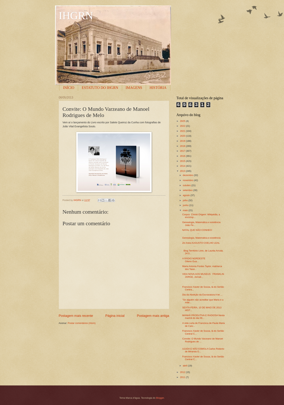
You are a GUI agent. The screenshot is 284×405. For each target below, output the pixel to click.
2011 (183, 377)
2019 (183, 141)
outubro (187, 185)
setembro (188, 190)
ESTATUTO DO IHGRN (100, 88)
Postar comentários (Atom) (81, 323)
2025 (183, 121)
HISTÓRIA (158, 88)
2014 (183, 166)
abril (185, 365)
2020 (183, 136)
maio (185, 210)
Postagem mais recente (76, 316)
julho (185, 200)
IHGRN (76, 16)
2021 (183, 131)
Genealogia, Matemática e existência (201, 237)
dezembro (188, 175)
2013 (183, 171)
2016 (183, 156)
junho (186, 205)
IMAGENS (134, 88)
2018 (183, 146)
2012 (183, 372)
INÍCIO (68, 88)
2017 (183, 151)
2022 (183, 126)
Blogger (160, 397)
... (198, 281)
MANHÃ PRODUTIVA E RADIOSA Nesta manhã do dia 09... (203, 316)
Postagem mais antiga (153, 316)
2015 (183, 161)
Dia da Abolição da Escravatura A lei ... (202, 294)
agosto (186, 195)
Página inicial (114, 316)
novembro (188, 180)
